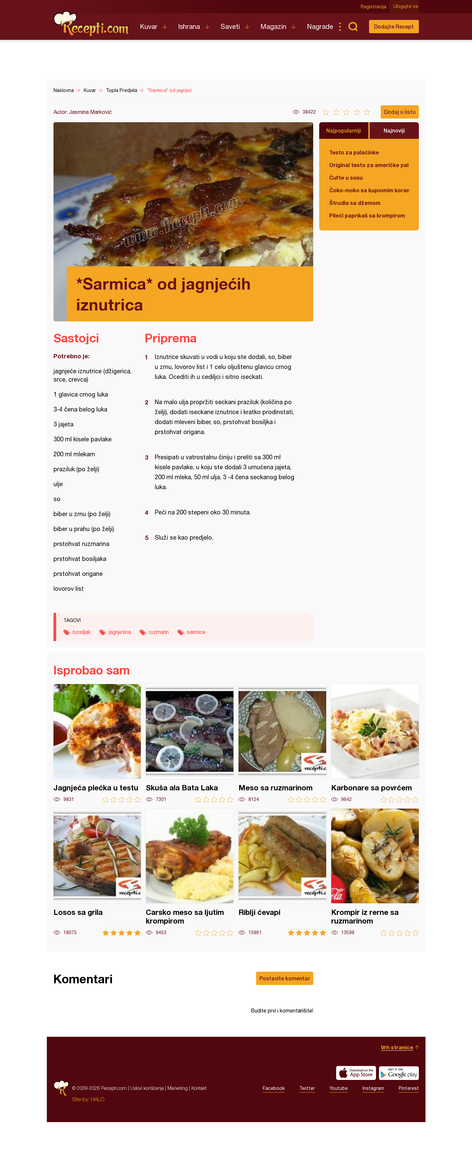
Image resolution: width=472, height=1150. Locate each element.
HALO (97, 1127)
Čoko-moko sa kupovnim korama (369, 190)
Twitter (307, 1116)
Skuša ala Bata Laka (190, 743)
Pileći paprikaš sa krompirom (367, 215)
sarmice (196, 632)
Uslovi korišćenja (147, 1116)
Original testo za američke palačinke (369, 165)
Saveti (230, 26)
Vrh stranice (397, 1075)
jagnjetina (120, 632)
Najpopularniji (343, 130)
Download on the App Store (356, 1101)
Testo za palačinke (354, 152)
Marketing (177, 1116)
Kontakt (199, 1116)
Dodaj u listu (400, 112)
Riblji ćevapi (282, 872)
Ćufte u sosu (346, 177)
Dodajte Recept (394, 26)
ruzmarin (159, 632)
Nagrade (320, 26)
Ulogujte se (406, 6)
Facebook (274, 1116)
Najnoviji (394, 130)
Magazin (273, 26)
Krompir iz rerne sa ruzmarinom (375, 872)
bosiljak (82, 632)
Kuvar (148, 26)
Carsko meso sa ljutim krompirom (190, 872)
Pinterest (409, 1116)
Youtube (339, 1116)
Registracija (374, 6)
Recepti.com (91, 24)
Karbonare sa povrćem (375, 743)
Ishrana (189, 26)
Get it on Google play (399, 1101)
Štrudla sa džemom (354, 203)
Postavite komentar (284, 978)
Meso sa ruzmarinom (282, 743)
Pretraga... (353, 26)
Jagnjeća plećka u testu (97, 743)
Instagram (373, 1116)
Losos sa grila (97, 872)
